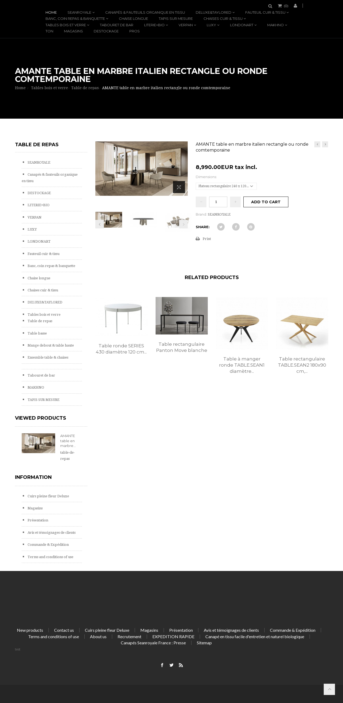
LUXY (211, 25)
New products (30, 630)
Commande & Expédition (48, 545)
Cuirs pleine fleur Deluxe (48, 496)
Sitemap (204, 642)
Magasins (73, 31)
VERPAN (186, 25)
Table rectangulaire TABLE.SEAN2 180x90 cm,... (302, 365)
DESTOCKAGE (106, 31)
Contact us (64, 630)
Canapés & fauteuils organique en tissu (145, 12)
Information (33, 477)
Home (51, 12)
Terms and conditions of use (50, 557)
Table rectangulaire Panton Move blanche (181, 347)
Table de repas (39, 321)
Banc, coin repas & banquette (75, 18)
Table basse (37, 333)
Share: (203, 227)
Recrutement (129, 636)
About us (98, 636)
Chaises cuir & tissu (223, 18)
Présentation (37, 520)
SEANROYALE (79, 12)
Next (183, 224)
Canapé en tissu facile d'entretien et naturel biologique (254, 636)
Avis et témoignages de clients (51, 533)
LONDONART (241, 25)
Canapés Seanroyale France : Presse (153, 642)
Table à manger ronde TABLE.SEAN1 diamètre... (242, 365)
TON (49, 31)
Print (207, 239)
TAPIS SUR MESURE (176, 18)
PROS (134, 31)
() (285, 5)
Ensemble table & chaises (47, 357)
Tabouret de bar (116, 25)
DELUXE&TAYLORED (213, 12)
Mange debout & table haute (50, 345)
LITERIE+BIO (154, 25)
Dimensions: (207, 177)
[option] (121, 331)
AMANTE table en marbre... (68, 441)
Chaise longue (133, 18)
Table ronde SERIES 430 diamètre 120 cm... (121, 349)
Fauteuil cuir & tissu (265, 12)
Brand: (201, 214)
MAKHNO (275, 25)
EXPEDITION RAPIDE (173, 636)
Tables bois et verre (66, 25)
